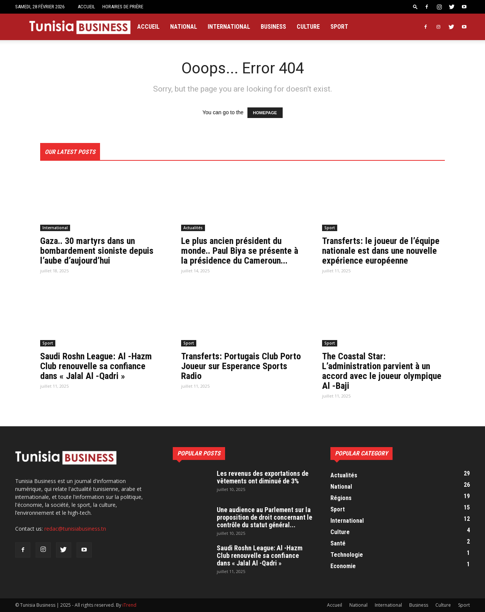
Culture (308, 26)
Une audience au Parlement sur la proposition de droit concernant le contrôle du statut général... (264, 517)
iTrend (129, 605)
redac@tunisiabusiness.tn (75, 528)
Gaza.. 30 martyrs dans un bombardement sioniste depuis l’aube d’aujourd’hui (96, 251)
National (183, 26)
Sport (339, 26)
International (229, 26)
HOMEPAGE (265, 112)
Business (273, 26)
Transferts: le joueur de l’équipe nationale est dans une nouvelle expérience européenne (381, 251)
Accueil (86, 6)
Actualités (193, 227)
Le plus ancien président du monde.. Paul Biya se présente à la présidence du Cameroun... (239, 251)
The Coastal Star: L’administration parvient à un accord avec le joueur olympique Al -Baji (381, 371)
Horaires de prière (122, 6)
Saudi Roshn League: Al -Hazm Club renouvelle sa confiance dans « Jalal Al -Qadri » (96, 366)
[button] (415, 6)
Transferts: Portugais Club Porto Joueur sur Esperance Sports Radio (241, 366)
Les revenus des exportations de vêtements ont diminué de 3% (262, 477)
